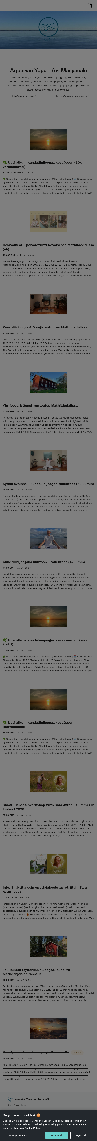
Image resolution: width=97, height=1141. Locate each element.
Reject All (81, 1137)
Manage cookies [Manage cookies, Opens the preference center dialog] (17, 1137)
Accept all (57, 1137)
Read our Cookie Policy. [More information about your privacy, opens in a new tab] (27, 1130)
